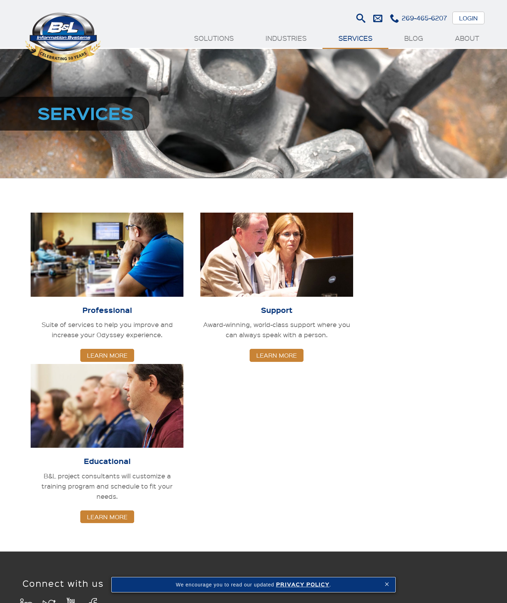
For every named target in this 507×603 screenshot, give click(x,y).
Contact (315, 573)
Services (355, 38)
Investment (260, 458)
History (434, 437)
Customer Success (437, 502)
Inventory (197, 458)
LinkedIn (27, 449)
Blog (413, 38)
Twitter (49, 449)
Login (468, 18)
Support (315, 447)
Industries (285, 38)
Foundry (255, 437)
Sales (192, 447)
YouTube (71, 449)
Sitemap (344, 573)
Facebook (93, 449)
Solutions (213, 38)
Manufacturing (204, 437)
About (467, 38)
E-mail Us (377, 18)
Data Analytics (205, 490)
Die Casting (260, 447)
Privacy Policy (380, 573)
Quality (194, 469)
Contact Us (440, 527)
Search (360, 18)
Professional (321, 437)
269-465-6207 (424, 17)
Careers (435, 517)
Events (434, 469)
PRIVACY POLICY (303, 584)
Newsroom (439, 447)
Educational (321, 458)
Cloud (432, 458)
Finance (195, 479)
